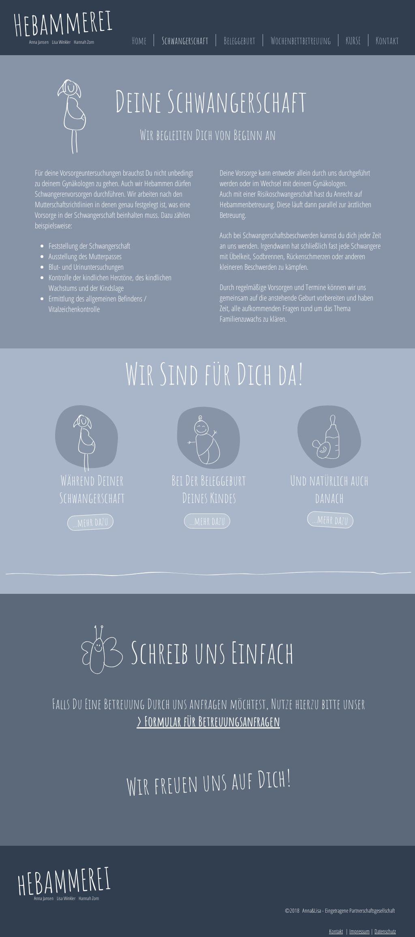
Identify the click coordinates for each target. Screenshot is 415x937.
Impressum (359, 931)
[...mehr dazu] (90, 522)
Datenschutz (385, 931)
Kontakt (336, 931)
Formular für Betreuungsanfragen (212, 721)
